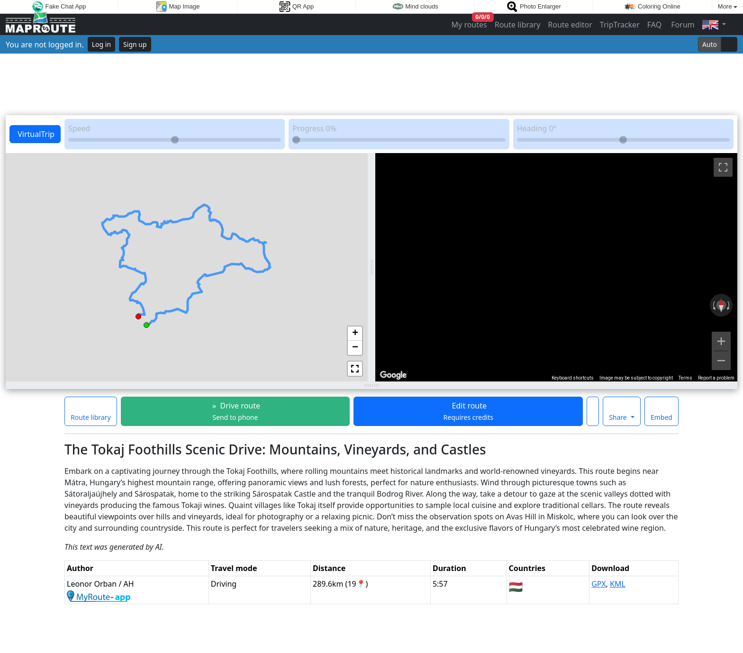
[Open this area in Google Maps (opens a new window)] (393, 375)
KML (617, 584)
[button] (146, 323)
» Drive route (235, 411)
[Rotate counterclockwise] (713, 305)
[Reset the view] (721, 305)
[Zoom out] (721, 360)
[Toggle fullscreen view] (723, 167)
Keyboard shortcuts (573, 378)
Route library (518, 24)
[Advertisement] (371, 84)
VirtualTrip (35, 134)
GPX (598, 584)
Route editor (570, 24)
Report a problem (716, 378)
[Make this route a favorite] (593, 411)
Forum (682, 24)
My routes (469, 22)
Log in (101, 44)
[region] (556, 267)
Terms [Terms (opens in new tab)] (685, 378)
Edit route (468, 411)
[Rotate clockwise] (729, 305)
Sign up (134, 44)
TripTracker (620, 24)
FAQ (654, 24)
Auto (709, 44)
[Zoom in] (721, 341)
